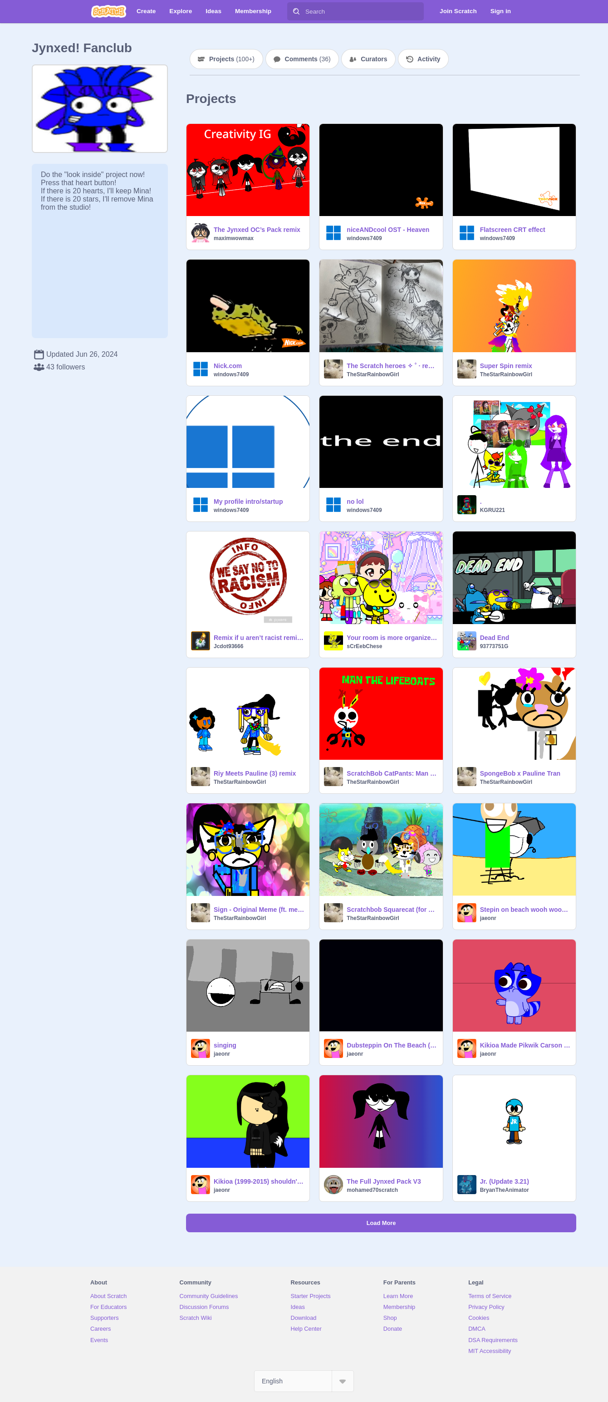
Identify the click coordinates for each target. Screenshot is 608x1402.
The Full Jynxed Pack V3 (384, 1181)
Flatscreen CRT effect (512, 229)
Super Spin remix (506, 365)
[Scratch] (108, 11)
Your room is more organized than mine (392, 637)
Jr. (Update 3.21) (504, 1181)
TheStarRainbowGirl (373, 374)
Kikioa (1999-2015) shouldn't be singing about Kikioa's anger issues (259, 1181)
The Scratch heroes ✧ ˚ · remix (392, 365)
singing (225, 1045)
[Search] (296, 11)
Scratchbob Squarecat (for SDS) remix (392, 909)
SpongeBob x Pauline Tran (520, 773)
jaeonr (488, 918)
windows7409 (364, 238)
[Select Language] (304, 1381)
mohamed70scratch (372, 1190)
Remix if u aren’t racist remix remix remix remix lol (259, 637)
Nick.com (228, 365)
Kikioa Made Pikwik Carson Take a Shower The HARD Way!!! (525, 1045)
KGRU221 (492, 510)
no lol (355, 501)
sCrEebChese (364, 646)
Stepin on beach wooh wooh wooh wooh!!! (525, 909)
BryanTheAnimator (504, 1190)
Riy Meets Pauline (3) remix (255, 773)
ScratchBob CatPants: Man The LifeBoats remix (392, 773)
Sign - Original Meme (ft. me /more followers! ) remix (259, 909)
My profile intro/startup (248, 501)
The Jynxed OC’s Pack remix (257, 229)
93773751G (494, 646)
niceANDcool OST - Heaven (388, 229)
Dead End (495, 637)
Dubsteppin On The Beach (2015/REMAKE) (392, 1045)
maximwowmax (234, 238)
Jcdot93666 (228, 646)
